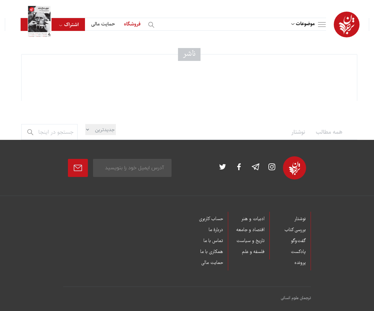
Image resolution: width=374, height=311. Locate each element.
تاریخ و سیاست (250, 241)
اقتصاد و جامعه (250, 230)
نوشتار (298, 132)
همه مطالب (329, 132)
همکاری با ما (211, 252)
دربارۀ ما (216, 230)
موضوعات (305, 24)
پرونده (300, 263)
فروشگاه (132, 24)
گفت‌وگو (298, 241)
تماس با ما (213, 241)
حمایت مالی (103, 24)
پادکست (298, 252)
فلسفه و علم (253, 252)
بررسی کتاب (295, 230)
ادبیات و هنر (253, 219)
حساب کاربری (211, 219)
